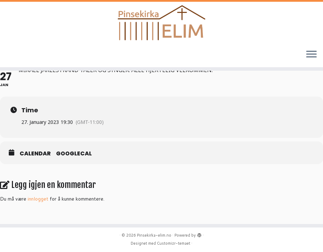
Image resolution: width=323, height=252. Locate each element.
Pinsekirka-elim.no (154, 235)
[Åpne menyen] (311, 54)
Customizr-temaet (173, 243)
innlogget (38, 198)
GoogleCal (74, 153)
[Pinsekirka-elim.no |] (161, 22)
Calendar (35, 153)
